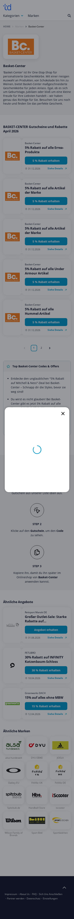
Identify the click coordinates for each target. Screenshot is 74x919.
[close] (63, 413)
